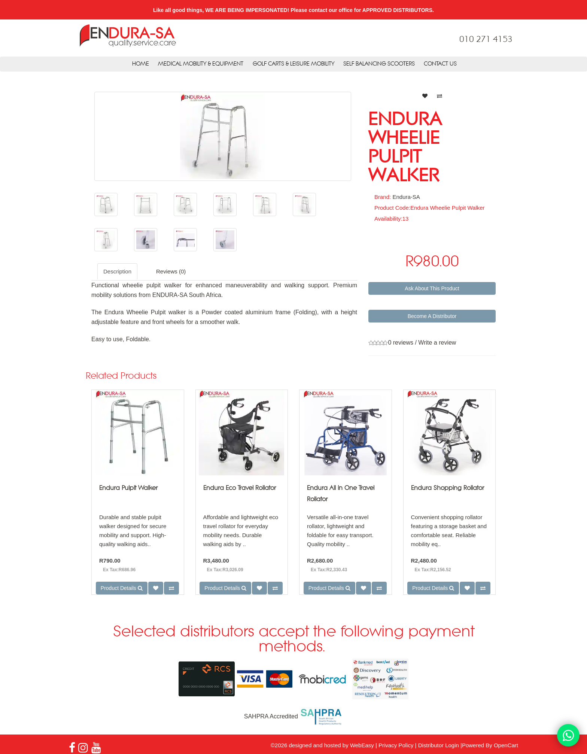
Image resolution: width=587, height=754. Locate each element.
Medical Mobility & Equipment (200, 64)
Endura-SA (406, 197)
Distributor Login (438, 745)
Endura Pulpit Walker (128, 488)
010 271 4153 (486, 39)
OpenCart (506, 745)
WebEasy (362, 745)
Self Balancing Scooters (379, 64)
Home (140, 64)
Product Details (122, 588)
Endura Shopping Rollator (447, 488)
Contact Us (440, 64)
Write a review (437, 342)
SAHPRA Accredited (293, 716)
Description (117, 271)
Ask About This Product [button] (432, 288)
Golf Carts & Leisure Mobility (293, 64)
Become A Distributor (432, 316)
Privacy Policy (395, 745)
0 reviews (400, 342)
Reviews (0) (171, 271)
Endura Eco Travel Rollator (239, 488)
